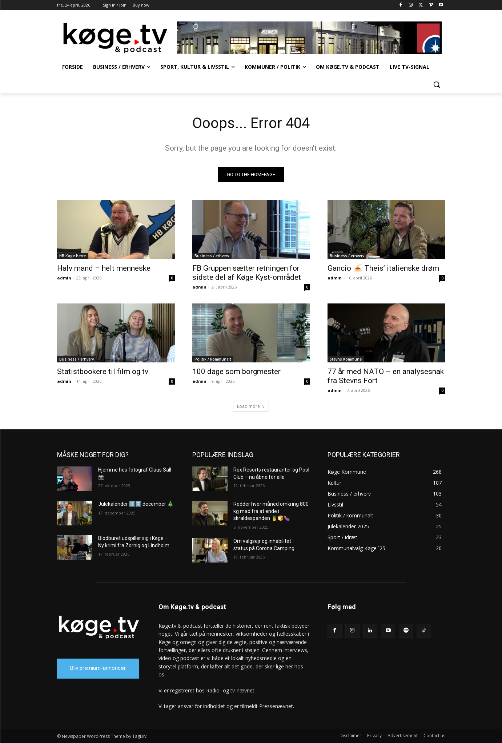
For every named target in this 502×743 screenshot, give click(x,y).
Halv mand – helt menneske (103, 268)
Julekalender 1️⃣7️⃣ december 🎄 (135, 504)
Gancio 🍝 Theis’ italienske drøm (383, 268)
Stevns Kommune (346, 359)
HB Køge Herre (72, 255)
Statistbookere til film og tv (102, 371)
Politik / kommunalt (212, 359)
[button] (436, 84)
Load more (251, 406)
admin (64, 278)
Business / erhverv (211, 255)
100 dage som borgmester (236, 371)
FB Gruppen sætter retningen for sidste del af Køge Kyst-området (246, 273)
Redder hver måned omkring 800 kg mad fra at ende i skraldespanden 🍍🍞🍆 (271, 511)
